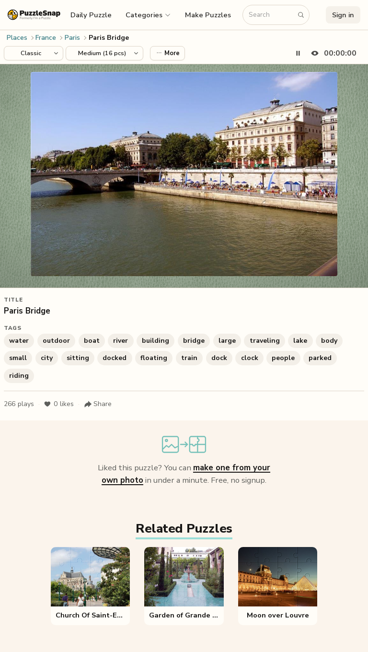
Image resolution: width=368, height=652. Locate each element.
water (19, 340)
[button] (148, 14)
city (47, 357)
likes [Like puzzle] (59, 404)
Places (17, 37)
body (329, 340)
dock (219, 357)
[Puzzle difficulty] (104, 53)
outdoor (56, 340)
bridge (194, 340)
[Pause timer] (298, 53)
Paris (72, 37)
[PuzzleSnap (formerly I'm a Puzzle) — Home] (34, 14)
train (189, 357)
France (45, 37)
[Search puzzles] (271, 15)
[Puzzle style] (33, 53)
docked (114, 357)
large (227, 340)
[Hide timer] (331, 53)
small (18, 357)
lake (300, 340)
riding (19, 375)
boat (92, 340)
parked (320, 357)
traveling (265, 340)
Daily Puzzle (91, 15)
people (283, 357)
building (155, 340)
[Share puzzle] (97, 404)
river (120, 340)
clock (249, 357)
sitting (78, 357)
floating (153, 357)
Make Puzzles (208, 15)
